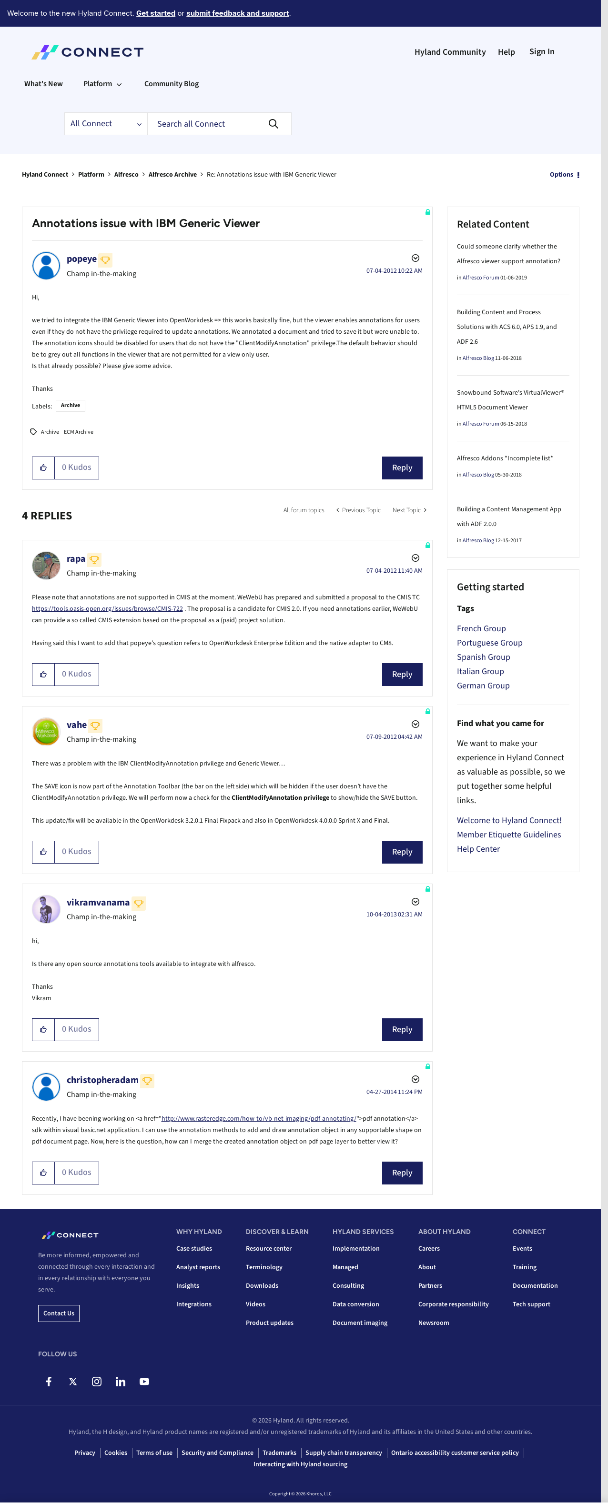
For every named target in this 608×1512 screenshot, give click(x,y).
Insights (187, 1286)
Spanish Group (483, 657)
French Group (481, 629)
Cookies (115, 1453)
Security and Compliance (217, 1453)
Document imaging (360, 1323)
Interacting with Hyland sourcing (300, 1464)
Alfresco (126, 174)
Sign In (542, 52)
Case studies (194, 1248)
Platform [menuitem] (97, 84)
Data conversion (356, 1304)
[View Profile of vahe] (77, 725)
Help (506, 52)
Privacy (84, 1453)
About (427, 1267)
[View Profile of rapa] (76, 559)
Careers (429, 1248)
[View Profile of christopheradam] (103, 1080)
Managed (345, 1267)
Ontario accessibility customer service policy (455, 1453)
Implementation (356, 1248)
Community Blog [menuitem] (171, 84)
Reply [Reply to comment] (402, 674)
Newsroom (433, 1323)
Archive (70, 405)
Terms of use (154, 1453)
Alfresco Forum (481, 278)
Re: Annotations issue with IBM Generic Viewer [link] (271, 174)
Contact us (58, 1313)
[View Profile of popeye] (82, 259)
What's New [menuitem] (43, 84)
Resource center (269, 1248)
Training (525, 1267)
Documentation (535, 1286)
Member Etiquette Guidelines (509, 835)
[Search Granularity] (105, 123)
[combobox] (219, 123)
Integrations (194, 1304)
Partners (430, 1286)
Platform (91, 174)
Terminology (264, 1267)
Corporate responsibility (453, 1304)
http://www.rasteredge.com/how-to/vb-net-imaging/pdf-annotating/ (259, 1119)
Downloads (262, 1286)
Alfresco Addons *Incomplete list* (505, 458)
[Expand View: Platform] (119, 83)
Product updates (270, 1323)
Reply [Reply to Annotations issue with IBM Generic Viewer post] (402, 468)
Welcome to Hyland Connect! (509, 820)
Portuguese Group (490, 643)
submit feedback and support (237, 13)
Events (522, 1248)
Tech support (531, 1304)
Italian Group (480, 671)
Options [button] (561, 174)
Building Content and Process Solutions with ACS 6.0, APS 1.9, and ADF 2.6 (507, 327)
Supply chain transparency (343, 1453)
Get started (155, 13)
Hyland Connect (45, 174)
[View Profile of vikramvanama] (98, 902)
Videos (255, 1304)
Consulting (348, 1286)
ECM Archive (78, 432)
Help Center (478, 849)
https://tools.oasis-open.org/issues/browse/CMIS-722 (107, 609)
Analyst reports (198, 1267)
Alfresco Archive (173, 174)
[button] (43, 468)
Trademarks (279, 1453)
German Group (483, 686)
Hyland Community (450, 52)
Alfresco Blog (478, 358)
